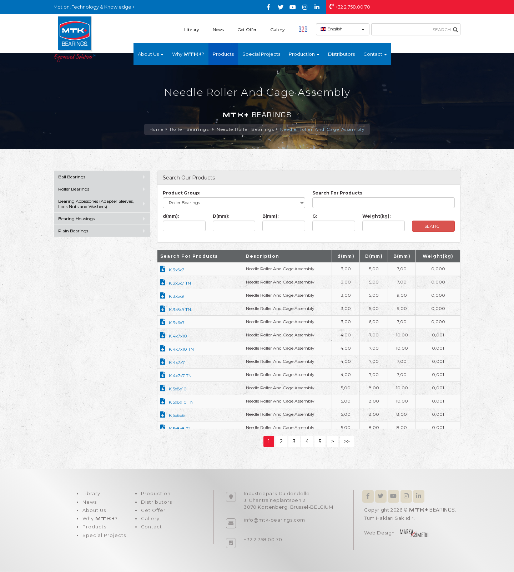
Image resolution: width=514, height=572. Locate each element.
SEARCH (433, 226)
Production (155, 494)
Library (191, 29)
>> (347, 442)
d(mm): (171, 216)
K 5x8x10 (173, 389)
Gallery (277, 29)
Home (155, 129)
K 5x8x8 (172, 415)
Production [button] (304, 54)
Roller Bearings (189, 129)
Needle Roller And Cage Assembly (323, 129)
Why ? (188, 54)
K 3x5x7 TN (175, 283)
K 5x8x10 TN (176, 402)
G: (314, 216)
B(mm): (270, 216)
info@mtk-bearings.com (274, 520)
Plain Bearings (73, 231)
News (218, 29)
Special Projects (261, 54)
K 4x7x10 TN (177, 349)
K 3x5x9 (172, 296)
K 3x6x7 (172, 323)
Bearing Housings (76, 219)
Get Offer (247, 29)
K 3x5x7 (172, 270)
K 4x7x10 (173, 336)
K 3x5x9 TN (175, 309)
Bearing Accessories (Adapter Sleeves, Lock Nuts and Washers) (96, 204)
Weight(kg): (376, 216)
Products (223, 54)
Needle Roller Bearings (245, 129)
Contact (150, 528)
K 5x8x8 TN (176, 429)
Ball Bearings (71, 177)
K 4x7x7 (172, 362)
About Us (94, 511)
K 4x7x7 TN (176, 376)
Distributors (341, 54)
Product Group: (181, 193)
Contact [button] (375, 54)
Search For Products (337, 193)
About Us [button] (150, 54)
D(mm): (221, 216)
